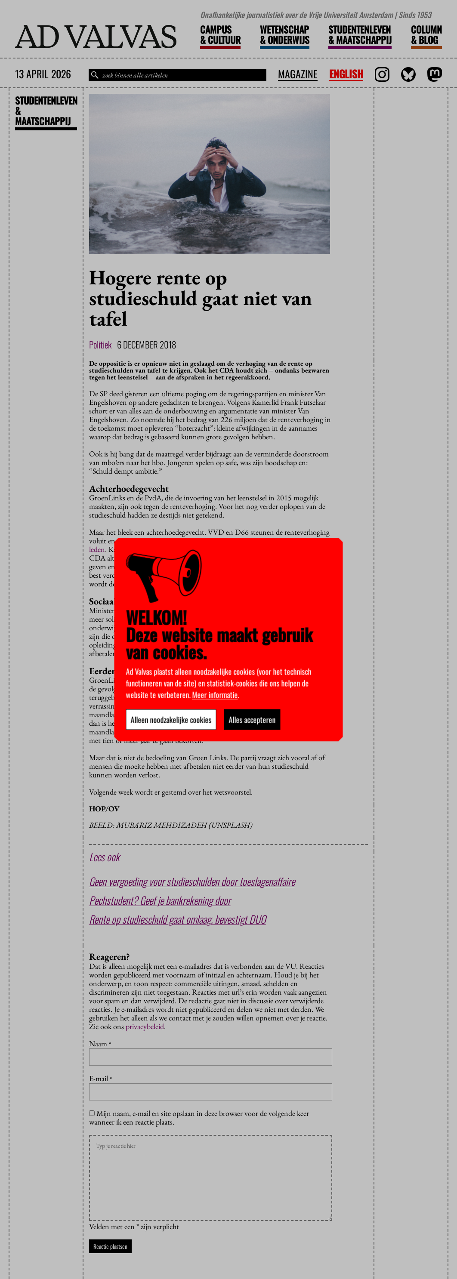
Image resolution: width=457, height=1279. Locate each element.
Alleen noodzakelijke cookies (171, 719)
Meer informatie (215, 694)
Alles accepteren (252, 719)
